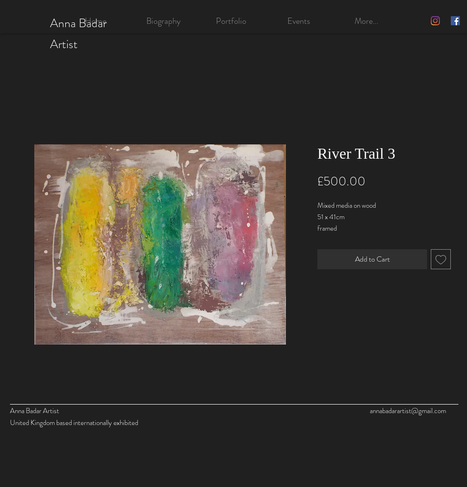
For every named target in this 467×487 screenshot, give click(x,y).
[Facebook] (455, 20)
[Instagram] (435, 20)
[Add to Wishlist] (441, 259)
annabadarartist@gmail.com (408, 411)
